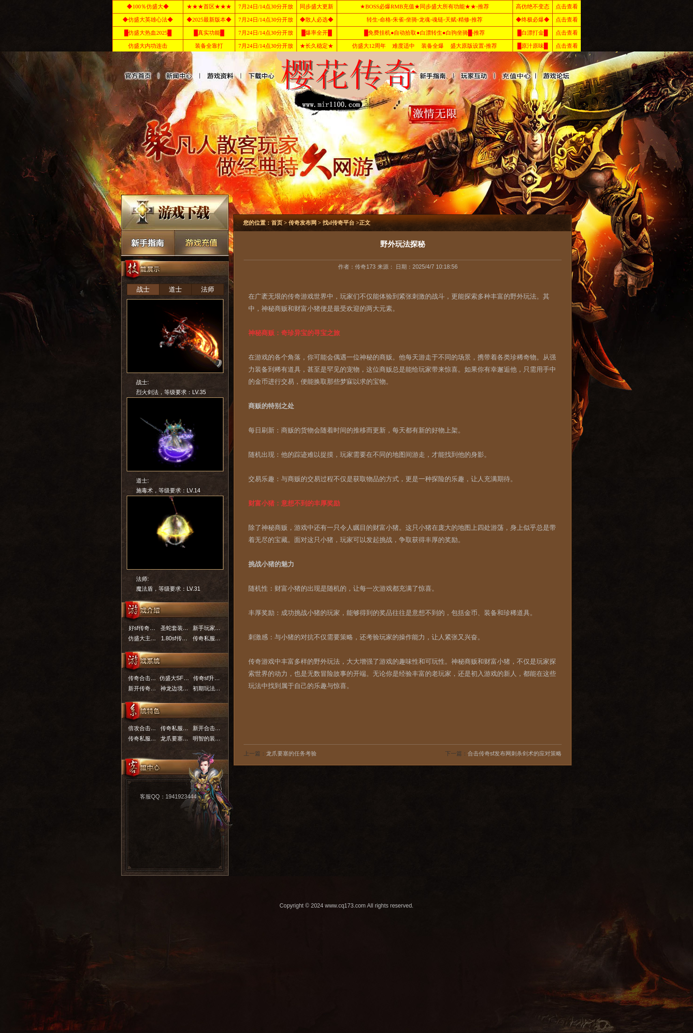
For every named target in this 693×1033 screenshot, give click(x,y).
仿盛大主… (142, 638)
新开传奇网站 (178, 75)
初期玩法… (207, 688)
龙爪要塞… (174, 738)
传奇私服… (207, 638)
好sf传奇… (142, 628)
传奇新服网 (460, 75)
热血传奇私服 (428, 75)
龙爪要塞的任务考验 (291, 753)
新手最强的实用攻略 (148, 242)
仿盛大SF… (174, 678)
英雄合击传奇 (261, 75)
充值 (202, 242)
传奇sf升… (206, 678)
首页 (137, 75)
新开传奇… (142, 688)
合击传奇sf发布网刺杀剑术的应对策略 (515, 753)
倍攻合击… (142, 728)
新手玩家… (207, 628)
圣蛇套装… (174, 628)
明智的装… (207, 738)
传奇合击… (142, 678)
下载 (175, 212)
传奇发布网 (219, 75)
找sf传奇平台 (542, 75)
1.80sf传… (174, 638)
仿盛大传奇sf (501, 75)
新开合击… (207, 728)
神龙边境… (174, 688)
